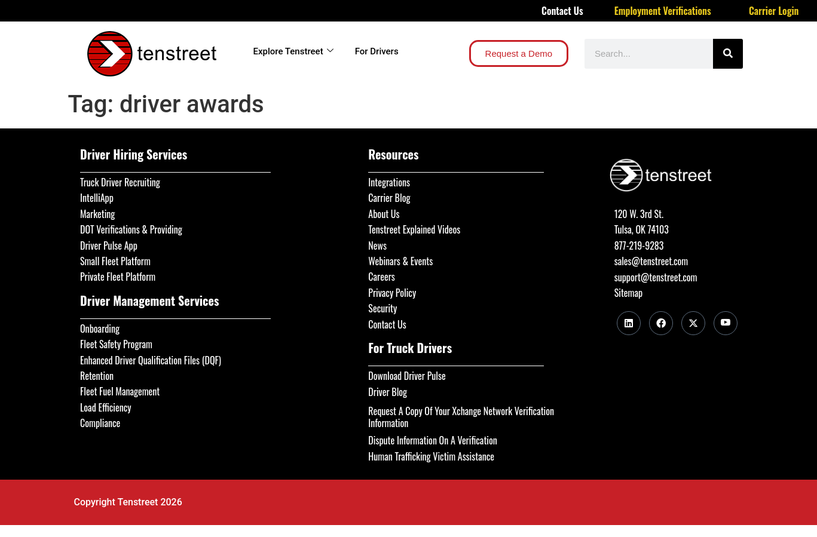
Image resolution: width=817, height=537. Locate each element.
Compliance (100, 423)
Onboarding (100, 328)
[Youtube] (726, 323)
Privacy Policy (392, 293)
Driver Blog (387, 392)
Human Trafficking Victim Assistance (431, 456)
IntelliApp (97, 198)
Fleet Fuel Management (120, 391)
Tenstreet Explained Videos (414, 229)
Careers (381, 276)
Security (382, 308)
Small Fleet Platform (115, 261)
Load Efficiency (105, 407)
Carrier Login (774, 11)
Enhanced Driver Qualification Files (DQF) (150, 360)
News (377, 245)
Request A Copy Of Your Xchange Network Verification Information (461, 417)
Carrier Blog (389, 198)
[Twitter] (693, 323)
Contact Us (562, 11)
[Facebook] (661, 323)
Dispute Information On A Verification (432, 440)
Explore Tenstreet (293, 51)
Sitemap (628, 293)
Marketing (97, 214)
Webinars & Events (400, 261)
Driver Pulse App (108, 245)
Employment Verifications (662, 11)
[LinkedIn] (629, 323)
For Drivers (377, 51)
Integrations (389, 182)
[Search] (728, 54)
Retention (97, 376)
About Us (383, 214)
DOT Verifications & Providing (131, 229)
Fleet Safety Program (116, 344)
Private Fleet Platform (117, 276)
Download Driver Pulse (406, 376)
